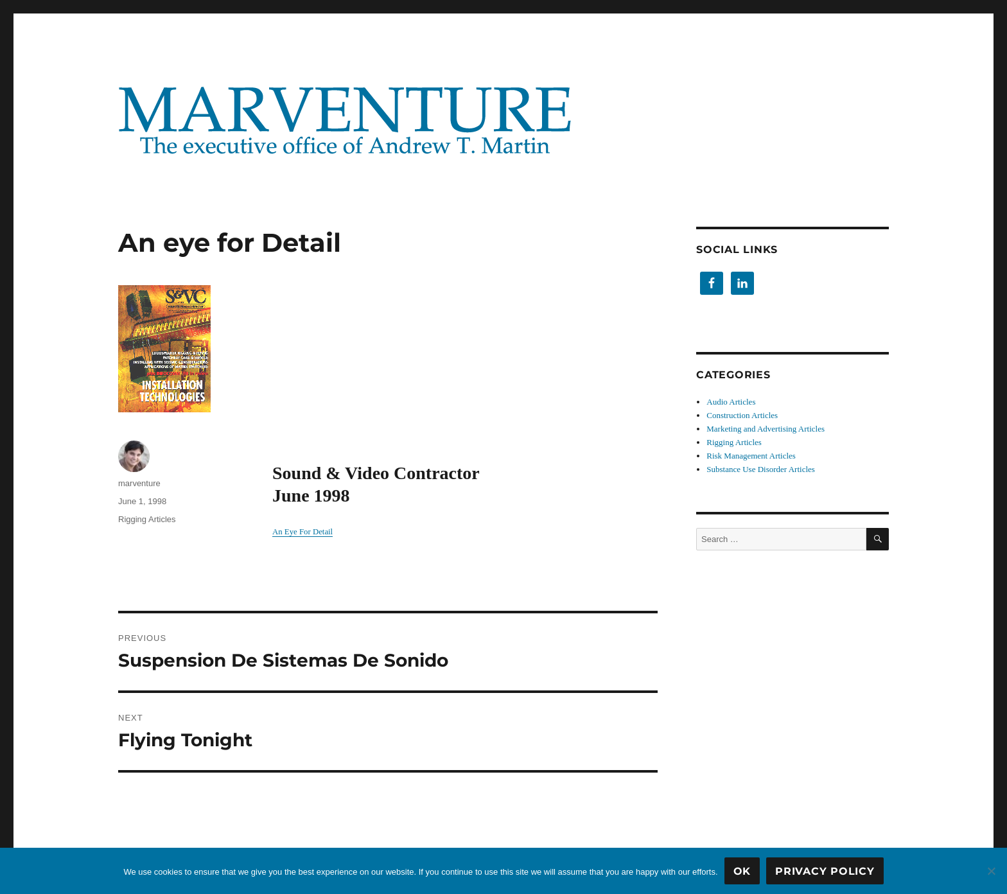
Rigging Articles (147, 519)
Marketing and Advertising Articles (765, 429)
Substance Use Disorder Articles (760, 469)
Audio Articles (730, 402)
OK (742, 871)
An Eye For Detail (302, 531)
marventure (139, 483)
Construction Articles (742, 415)
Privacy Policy (825, 871)
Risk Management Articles (751, 455)
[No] (991, 870)
